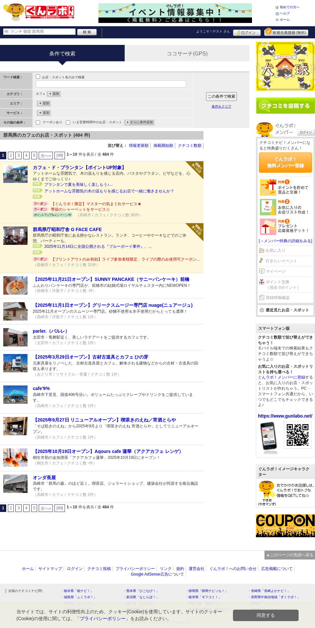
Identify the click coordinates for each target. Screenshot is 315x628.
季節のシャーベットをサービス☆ (80, 209)
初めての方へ (290, 7)
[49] (59, 155)
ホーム (285, 19)
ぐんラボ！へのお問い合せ (233, 568)
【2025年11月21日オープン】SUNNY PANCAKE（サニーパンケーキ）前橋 (111, 279)
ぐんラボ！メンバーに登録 (281, 377)
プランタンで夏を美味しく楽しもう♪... (78, 184)
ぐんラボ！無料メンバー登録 (285, 162)
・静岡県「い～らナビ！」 (267, 603)
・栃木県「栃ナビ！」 (77, 591)
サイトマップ (50, 568)
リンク (166, 568)
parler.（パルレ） (51, 331)
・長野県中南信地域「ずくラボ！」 (274, 597)
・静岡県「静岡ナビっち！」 (206, 591)
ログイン (247, 32)
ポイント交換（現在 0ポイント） (283, 285)
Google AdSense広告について (157, 574)
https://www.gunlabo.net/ (285, 416)
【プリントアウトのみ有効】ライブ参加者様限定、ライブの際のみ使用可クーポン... (125, 259)
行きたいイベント (281, 261)
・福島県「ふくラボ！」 (79, 597)
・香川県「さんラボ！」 (141, 603)
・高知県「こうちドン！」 (267, 609)
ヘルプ (285, 13)
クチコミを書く (285, 105)
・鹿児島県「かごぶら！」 (142, 609)
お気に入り (275, 250)
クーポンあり (52, 123)
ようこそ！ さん (213, 31)
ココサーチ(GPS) (187, 53)
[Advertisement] (229, 229)
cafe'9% (41, 388)
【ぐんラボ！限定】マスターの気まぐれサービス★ (96, 204)
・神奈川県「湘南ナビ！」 (205, 603)
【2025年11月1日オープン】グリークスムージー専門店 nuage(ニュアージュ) (113, 305)
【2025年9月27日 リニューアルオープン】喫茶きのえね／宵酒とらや (104, 419)
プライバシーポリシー (135, 568)
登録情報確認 (277, 297)
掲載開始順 (163, 145)
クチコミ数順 (189, 145)
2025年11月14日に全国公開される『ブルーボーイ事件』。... (98, 246)
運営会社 (196, 568)
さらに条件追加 (141, 122)
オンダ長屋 (44, 477)
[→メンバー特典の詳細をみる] (285, 241)
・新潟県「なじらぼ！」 (141, 597)
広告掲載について (277, 568)
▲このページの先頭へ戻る (289, 555)
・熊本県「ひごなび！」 (141, 591)
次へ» (46, 155)
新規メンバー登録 (286, 32)
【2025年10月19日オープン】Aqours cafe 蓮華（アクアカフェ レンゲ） (108, 451)
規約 (180, 568)
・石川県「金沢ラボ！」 (79, 609)
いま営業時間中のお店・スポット (97, 123)
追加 (55, 94)
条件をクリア (221, 106)
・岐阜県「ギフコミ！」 (203, 597)
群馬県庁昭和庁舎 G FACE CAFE (67, 229)
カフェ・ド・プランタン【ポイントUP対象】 (79, 167)
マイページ (275, 271)
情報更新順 (139, 145)
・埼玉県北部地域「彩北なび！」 (210, 609)
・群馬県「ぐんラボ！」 (79, 603)
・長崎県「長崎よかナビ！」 (269, 591)
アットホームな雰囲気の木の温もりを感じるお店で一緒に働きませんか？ (109, 191)
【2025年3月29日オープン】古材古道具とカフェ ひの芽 (90, 357)
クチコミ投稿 (99, 568)
